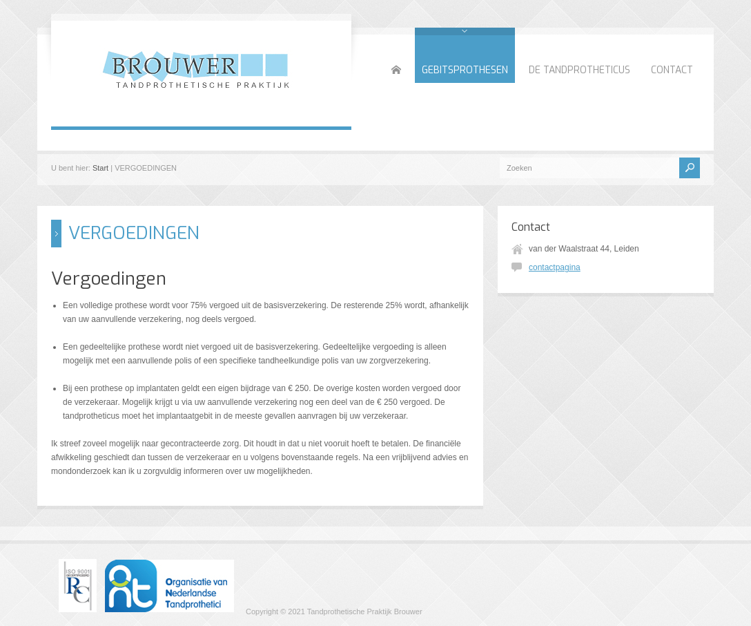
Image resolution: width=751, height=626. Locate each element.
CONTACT (672, 70)
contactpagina (555, 267)
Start (100, 168)
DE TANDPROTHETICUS (579, 70)
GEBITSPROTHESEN (465, 70)
